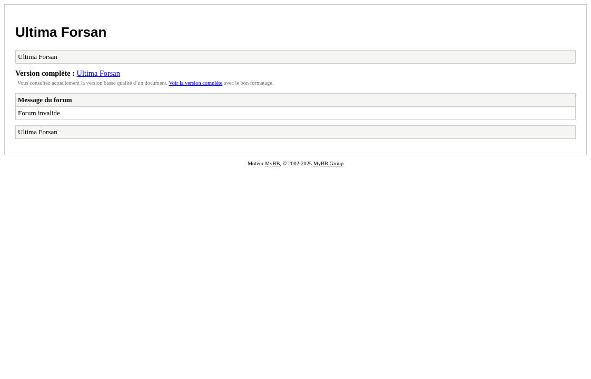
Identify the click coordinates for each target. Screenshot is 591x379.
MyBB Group (328, 163)
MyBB (272, 163)
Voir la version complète (196, 83)
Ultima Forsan (60, 32)
